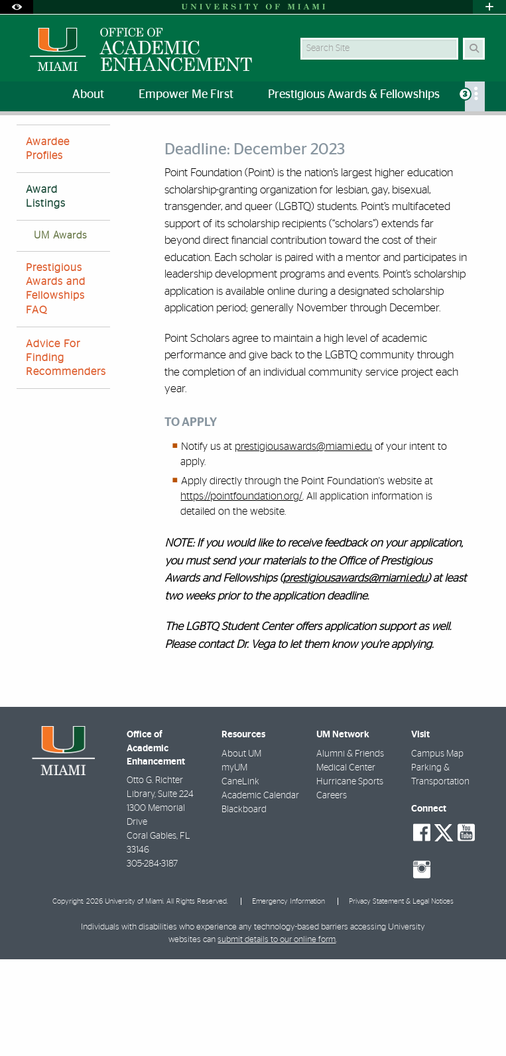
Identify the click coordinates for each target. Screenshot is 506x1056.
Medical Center (345, 864)
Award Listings (248, 142)
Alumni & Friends (350, 850)
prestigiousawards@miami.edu (303, 543)
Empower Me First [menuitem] (186, 95)
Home (28, 142)
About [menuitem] (88, 95)
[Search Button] (474, 49)
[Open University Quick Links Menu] (489, 7)
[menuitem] (475, 96)
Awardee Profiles (48, 245)
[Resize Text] (459, 134)
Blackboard (244, 906)
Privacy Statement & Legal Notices (401, 998)
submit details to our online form (277, 1036)
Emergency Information (288, 998)
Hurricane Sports (349, 878)
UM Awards (60, 332)
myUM (234, 864)
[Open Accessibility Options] (16, 7)
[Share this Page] (484, 135)
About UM (241, 850)
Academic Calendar (260, 892)
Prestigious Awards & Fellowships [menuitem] (354, 95)
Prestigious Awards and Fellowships (129, 142)
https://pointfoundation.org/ (241, 593)
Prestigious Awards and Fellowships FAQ (56, 385)
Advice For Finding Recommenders (66, 454)
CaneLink (240, 878)
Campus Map (437, 850)
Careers (331, 892)
